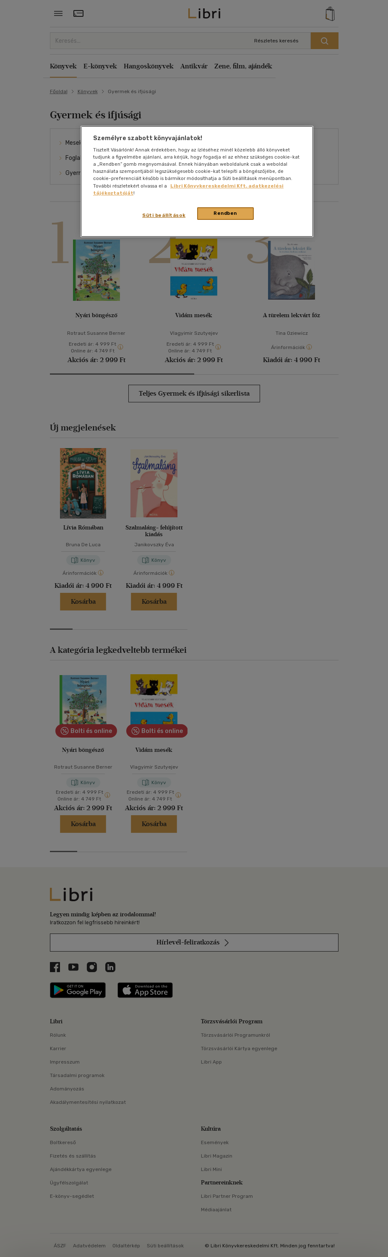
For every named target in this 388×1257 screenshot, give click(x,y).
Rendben (225, 213)
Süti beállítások (163, 215)
